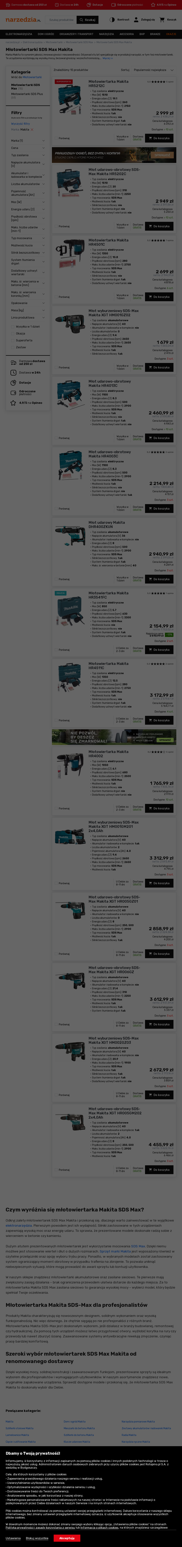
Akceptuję (67, 1538)
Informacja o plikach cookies (99, 1527)
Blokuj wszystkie (37, 1538)
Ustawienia (13, 1538)
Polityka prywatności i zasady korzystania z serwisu (40, 1527)
